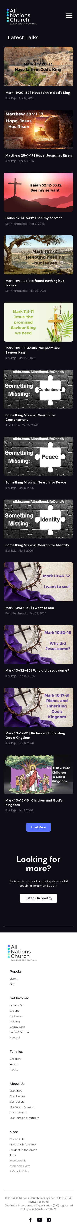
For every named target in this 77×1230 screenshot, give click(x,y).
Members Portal (20, 1165)
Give (12, 984)
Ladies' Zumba (19, 1032)
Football (15, 1037)
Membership (18, 1160)
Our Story (16, 1090)
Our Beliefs (17, 1101)
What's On (17, 1005)
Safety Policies (19, 1171)
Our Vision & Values (22, 1107)
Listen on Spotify (38, 898)
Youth (13, 1064)
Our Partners (18, 1112)
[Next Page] (38, 827)
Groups (14, 1010)
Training (15, 1021)
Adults (14, 1069)
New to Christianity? (23, 1144)
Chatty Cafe (17, 1026)
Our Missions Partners (24, 1117)
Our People (17, 1096)
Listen (14, 978)
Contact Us (17, 1139)
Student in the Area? (23, 1149)
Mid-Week (16, 1016)
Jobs (13, 1155)
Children (15, 1058)
